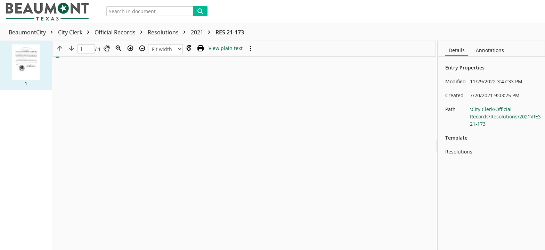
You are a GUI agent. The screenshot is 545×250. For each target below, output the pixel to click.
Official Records (120, 32)
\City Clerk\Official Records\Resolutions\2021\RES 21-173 (505, 116)
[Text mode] (225, 48)
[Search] (200, 11)
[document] (491, 145)
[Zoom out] (142, 48)
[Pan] (107, 48)
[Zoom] (118, 48)
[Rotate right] (189, 48)
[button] (26, 65)
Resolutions (168, 32)
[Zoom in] (130, 48)
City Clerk (75, 32)
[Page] (86, 49)
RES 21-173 (229, 32)
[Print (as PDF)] (200, 48)
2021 (202, 32)
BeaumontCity (32, 32)
